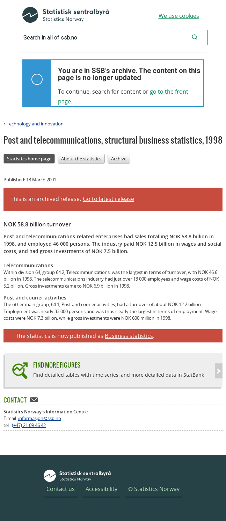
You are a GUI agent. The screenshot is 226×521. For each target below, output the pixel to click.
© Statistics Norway (154, 489)
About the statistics (81, 158)
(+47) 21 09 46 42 (29, 425)
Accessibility (101, 489)
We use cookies (179, 16)
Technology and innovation (35, 124)
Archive (118, 158)
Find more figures (56, 365)
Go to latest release (108, 199)
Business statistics (129, 336)
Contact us (60, 489)
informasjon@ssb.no (39, 418)
